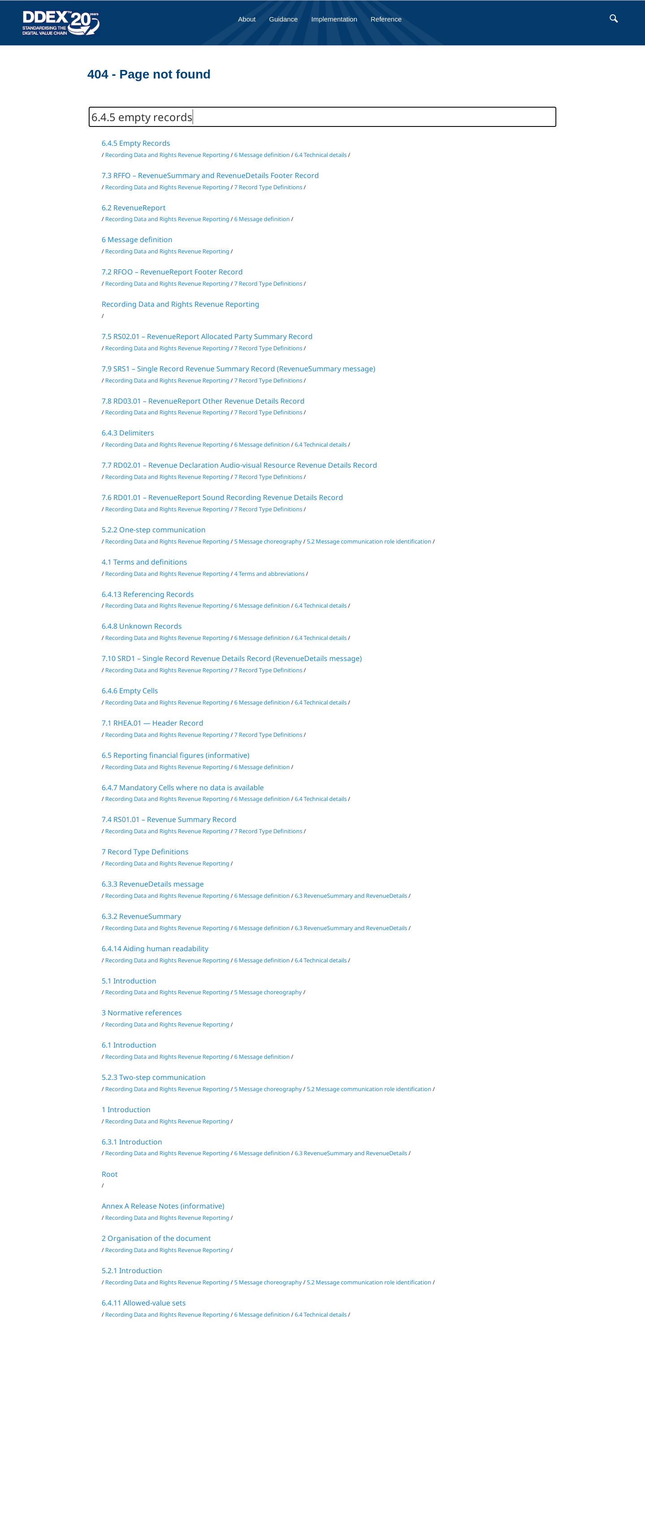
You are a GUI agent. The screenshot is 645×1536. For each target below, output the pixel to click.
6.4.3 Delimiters (128, 433)
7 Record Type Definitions (268, 187)
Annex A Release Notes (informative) (163, 1206)
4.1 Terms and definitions (144, 562)
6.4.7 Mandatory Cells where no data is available (183, 787)
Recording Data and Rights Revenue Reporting (167, 155)
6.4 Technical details (321, 155)
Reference (386, 19)
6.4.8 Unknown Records (142, 626)
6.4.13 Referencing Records (148, 594)
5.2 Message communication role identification (369, 541)
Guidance (283, 19)
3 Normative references (142, 1013)
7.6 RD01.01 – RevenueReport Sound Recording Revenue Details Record (222, 497)
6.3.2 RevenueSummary (141, 916)
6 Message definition (262, 155)
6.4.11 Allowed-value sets (144, 1303)
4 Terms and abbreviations (269, 574)
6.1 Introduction (129, 1045)
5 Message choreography (268, 541)
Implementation (334, 19)
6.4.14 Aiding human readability (155, 948)
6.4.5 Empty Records (136, 143)
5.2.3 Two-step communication (154, 1077)
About (247, 19)
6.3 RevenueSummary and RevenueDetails (351, 896)
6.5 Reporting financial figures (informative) (175, 755)
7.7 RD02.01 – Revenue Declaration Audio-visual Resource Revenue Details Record (239, 465)
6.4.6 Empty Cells (130, 691)
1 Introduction (126, 1109)
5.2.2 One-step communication (154, 530)
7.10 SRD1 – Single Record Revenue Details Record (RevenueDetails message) (232, 658)
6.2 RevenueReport (134, 208)
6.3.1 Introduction (132, 1142)
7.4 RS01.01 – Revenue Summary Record (169, 819)
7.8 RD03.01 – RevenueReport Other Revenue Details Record (203, 401)
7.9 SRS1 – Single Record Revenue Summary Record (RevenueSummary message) (238, 369)
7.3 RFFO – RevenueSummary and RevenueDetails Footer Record (210, 175)
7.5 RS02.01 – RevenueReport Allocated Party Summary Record (207, 336)
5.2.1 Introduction (132, 1270)
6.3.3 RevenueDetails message (153, 884)
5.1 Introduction (129, 981)
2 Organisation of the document (156, 1238)
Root (110, 1174)
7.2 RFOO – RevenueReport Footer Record (172, 272)
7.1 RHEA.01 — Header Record (152, 723)
